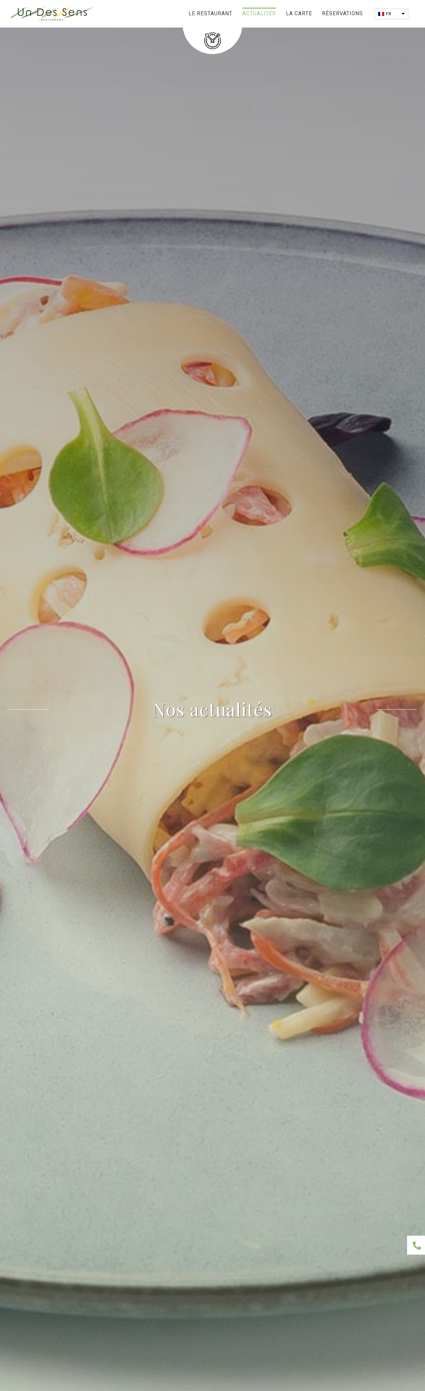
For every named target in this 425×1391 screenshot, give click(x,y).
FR (388, 14)
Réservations (342, 14)
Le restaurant (210, 14)
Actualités (259, 14)
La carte (299, 14)
